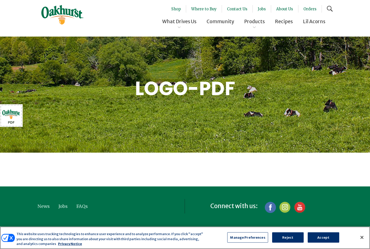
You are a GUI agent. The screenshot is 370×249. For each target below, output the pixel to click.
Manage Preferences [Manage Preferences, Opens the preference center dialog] (247, 237)
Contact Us (237, 9)
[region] (185, 238)
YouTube (299, 207)
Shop (176, 9)
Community (220, 21)
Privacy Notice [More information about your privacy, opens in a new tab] (70, 244)
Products (254, 21)
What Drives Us (179, 21)
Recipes (284, 21)
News (44, 206)
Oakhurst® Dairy (62, 15)
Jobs (262, 9)
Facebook (270, 207)
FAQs (82, 206)
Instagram (285, 207)
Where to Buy (204, 9)
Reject (287, 237)
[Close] (361, 237)
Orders (310, 9)
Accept (323, 237)
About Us (284, 9)
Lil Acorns (314, 21)
